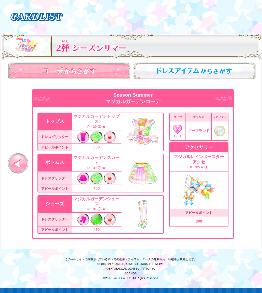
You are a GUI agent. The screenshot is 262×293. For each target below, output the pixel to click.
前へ (18, 163)
